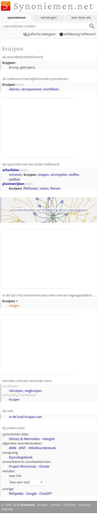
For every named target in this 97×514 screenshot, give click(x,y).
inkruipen (16, 390)
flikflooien (30, 188)
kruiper (14, 399)
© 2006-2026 (17, 505)
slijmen (14, 89)
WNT (22, 448)
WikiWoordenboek (42, 448)
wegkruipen (33, 390)
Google (31, 493)
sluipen (43, 174)
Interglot (48, 439)
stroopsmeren (31, 89)
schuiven (15, 174)
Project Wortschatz (22, 466)
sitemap (7, 509)
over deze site (81, 17)
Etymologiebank (21, 457)
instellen (69, 505)
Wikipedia (16, 493)
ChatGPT (45, 493)
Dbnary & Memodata (24, 439)
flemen (55, 188)
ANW (12, 448)
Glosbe (44, 466)
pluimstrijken (13, 184)
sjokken (14, 179)
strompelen (58, 174)
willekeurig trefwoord (77, 34)
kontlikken (51, 89)
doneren (84, 505)
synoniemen (16, 17)
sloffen (74, 174)
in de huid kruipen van (25, 417)
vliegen (14, 305)
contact (55, 505)
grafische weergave (39, 34)
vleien (44, 188)
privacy (42, 505)
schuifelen (10, 170)
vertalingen (49, 17)
